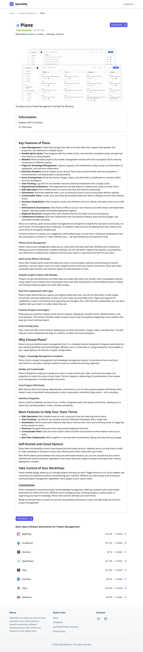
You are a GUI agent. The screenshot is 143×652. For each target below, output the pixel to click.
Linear (39, 34)
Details (118, 534)
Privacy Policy (59, 631)
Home (12, 13)
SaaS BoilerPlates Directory (65, 626)
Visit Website (118, 25)
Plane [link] (42, 13)
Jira (31, 34)
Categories (128, 4)
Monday (49, 34)
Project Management (27, 13)
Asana (59, 34)
